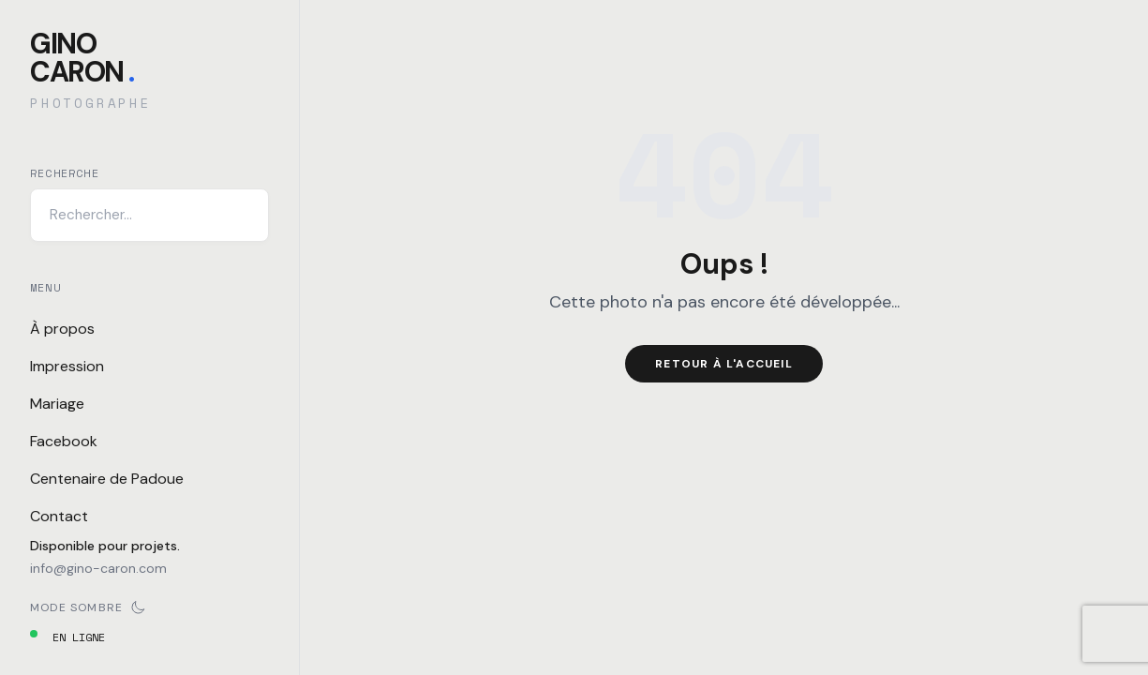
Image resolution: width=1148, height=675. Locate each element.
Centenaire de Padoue (107, 478)
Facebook (63, 441)
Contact (59, 516)
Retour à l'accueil (724, 363)
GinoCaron (82, 57)
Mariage (57, 403)
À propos (62, 328)
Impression (67, 366)
